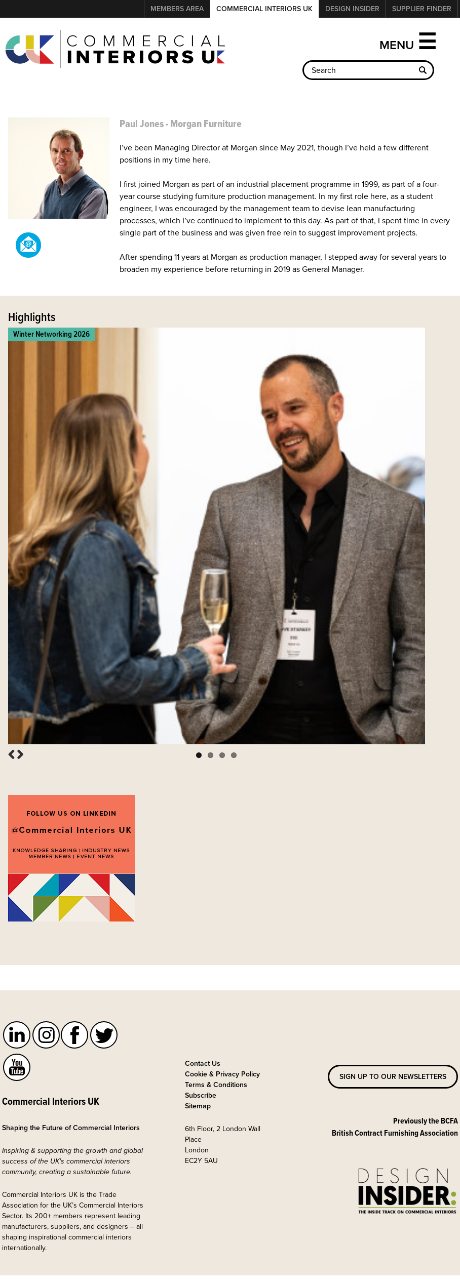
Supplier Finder (421, 9)
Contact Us (202, 1053)
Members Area (177, 9)
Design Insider (352, 9)
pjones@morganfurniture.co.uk (28, 245)
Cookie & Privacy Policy (222, 1063)
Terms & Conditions (216, 1074)
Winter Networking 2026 (51, 334)
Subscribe (200, 1084)
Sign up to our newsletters (392, 1066)
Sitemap (198, 1095)
